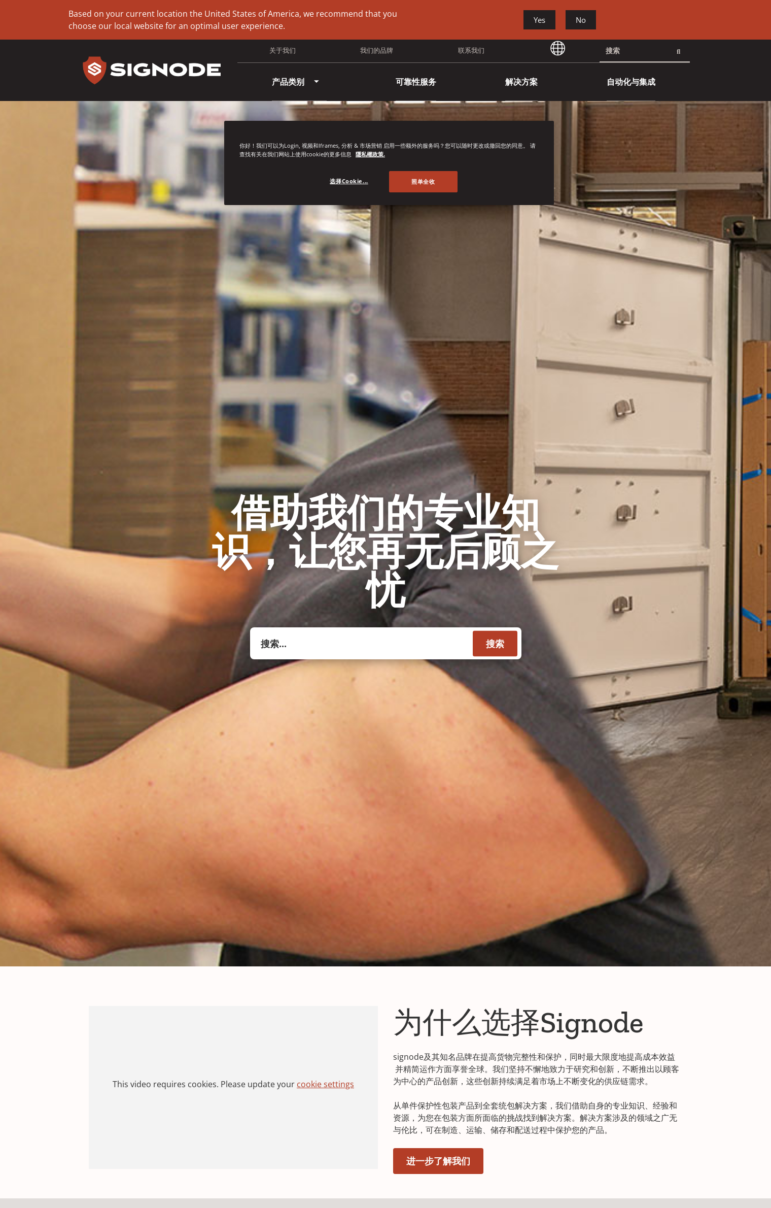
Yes (539, 20)
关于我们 (282, 50)
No (581, 20)
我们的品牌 (376, 50)
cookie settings (325, 1084)
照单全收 (423, 181)
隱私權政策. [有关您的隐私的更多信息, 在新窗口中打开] (370, 154)
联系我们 (471, 50)
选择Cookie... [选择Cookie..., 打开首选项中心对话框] (349, 181)
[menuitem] (288, 81)
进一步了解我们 (438, 1161)
